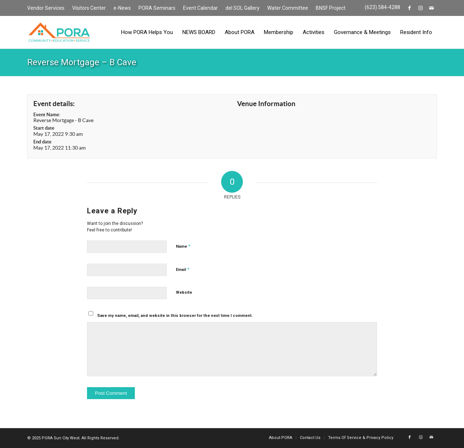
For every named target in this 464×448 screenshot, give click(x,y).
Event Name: (46, 114)
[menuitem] (48, 8)
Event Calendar (200, 8)
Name (183, 246)
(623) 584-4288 (382, 7)
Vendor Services (46, 8)
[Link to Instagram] (420, 8)
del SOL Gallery (242, 8)
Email (182, 269)
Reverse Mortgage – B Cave (81, 62)
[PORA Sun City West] (59, 32)
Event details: (54, 104)
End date (42, 142)
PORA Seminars (156, 8)
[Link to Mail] (431, 8)
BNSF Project (330, 8)
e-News (122, 8)
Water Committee (287, 8)
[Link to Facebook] (409, 8)
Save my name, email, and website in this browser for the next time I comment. (175, 315)
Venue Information (266, 104)
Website (184, 292)
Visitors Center (89, 8)
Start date (43, 128)
